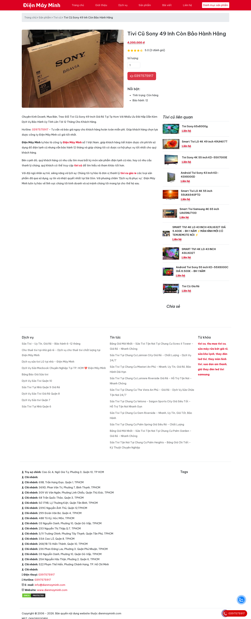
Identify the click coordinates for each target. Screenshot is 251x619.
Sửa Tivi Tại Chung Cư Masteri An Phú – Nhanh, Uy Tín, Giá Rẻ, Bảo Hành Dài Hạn (150, 369)
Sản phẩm (145, 5)
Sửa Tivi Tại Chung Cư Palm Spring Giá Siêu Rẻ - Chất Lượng (147, 424)
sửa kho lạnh (206, 354)
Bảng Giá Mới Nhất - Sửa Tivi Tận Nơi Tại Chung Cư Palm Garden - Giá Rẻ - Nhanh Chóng (150, 433)
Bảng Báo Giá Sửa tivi (35, 374)
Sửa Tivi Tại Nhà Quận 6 (36, 406)
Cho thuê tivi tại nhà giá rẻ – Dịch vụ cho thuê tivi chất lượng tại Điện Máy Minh (61, 352)
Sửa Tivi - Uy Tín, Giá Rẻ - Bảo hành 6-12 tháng (51, 343)
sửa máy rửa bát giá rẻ (213, 348)
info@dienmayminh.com (50, 584)
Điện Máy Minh (41, 5)
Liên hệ (187, 5)
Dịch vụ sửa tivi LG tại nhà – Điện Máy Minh (48, 361)
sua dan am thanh (215, 364)
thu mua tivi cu (216, 343)
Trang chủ (78, 5)
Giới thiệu (101, 5)
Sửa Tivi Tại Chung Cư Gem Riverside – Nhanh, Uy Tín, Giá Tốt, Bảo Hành (151, 415)
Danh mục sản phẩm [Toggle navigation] (215, 5)
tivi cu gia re (128, 173)
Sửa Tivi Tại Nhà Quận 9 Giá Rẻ (41, 387)
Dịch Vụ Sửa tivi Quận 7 (36, 400)
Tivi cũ (57, 17)
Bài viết (167, 5)
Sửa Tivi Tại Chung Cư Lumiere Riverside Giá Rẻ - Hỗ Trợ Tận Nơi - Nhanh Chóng (151, 381)
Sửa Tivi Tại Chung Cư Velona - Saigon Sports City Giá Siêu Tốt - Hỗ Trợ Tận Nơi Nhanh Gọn (150, 404)
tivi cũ (78, 165)
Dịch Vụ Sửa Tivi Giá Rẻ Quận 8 (41, 393)
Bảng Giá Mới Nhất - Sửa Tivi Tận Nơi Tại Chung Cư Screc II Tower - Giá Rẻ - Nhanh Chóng (151, 346)
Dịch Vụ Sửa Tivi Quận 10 (37, 380)
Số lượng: (133, 58)
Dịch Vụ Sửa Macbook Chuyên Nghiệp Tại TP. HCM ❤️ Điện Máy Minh (64, 368)
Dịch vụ (122, 5)
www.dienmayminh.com (52, 590)
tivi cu (202, 343)
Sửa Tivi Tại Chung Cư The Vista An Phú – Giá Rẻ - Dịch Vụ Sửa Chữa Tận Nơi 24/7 (152, 392)
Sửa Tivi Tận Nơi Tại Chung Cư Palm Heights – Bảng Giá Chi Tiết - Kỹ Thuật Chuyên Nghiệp (150, 445)
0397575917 (141, 76)
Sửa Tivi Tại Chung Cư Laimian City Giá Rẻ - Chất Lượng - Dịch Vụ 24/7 (150, 358)
